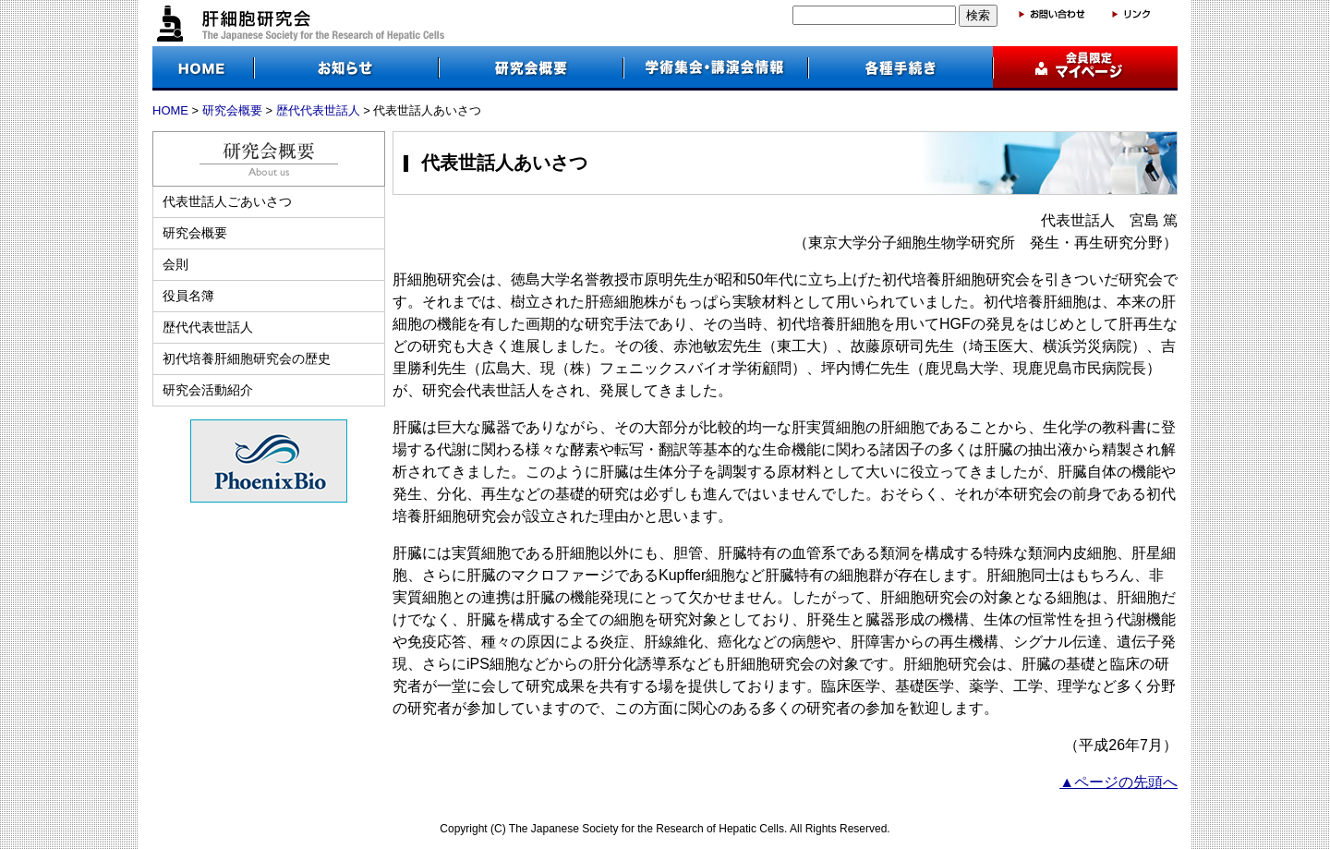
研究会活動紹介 (208, 389)
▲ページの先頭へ (1118, 782)
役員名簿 (188, 295)
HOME (170, 110)
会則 (175, 264)
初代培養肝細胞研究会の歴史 (247, 358)
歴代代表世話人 (318, 110)
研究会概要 (232, 110)
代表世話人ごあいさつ (227, 201)
